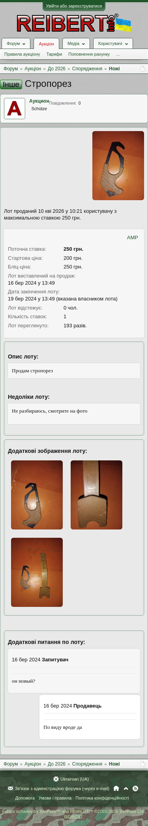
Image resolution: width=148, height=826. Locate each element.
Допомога (24, 798)
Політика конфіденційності (102, 798)
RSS (135, 788)
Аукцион (39, 101)
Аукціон (46, 43)
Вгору (126, 788)
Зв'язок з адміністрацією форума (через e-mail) (62, 788)
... (118, 54)
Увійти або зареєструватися (74, 6)
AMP (132, 237)
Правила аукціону (22, 54)
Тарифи (54, 54)
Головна (116, 788)
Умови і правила (55, 798)
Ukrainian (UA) (74, 779)
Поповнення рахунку (89, 54)
